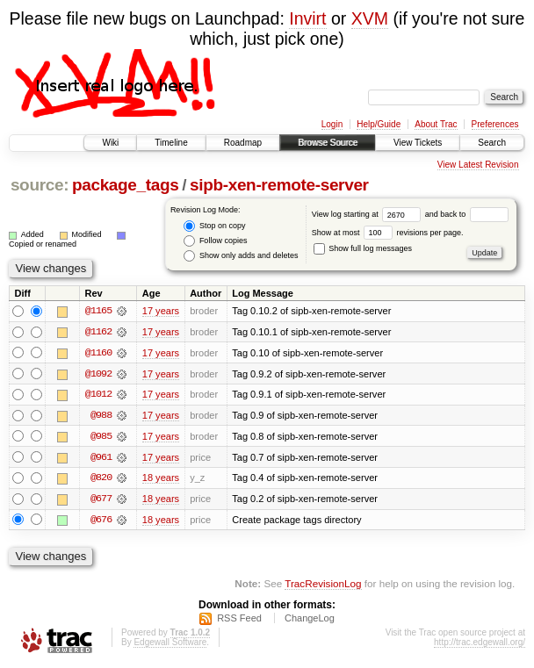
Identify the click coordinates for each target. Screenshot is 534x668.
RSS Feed (239, 620)
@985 (101, 437)
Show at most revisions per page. (388, 232)
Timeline (171, 142)
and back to (467, 214)
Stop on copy (214, 226)
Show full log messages (363, 248)
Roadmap (243, 142)
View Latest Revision (478, 164)
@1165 (98, 311)
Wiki (110, 142)
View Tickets (417, 142)
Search (492, 142)
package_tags (125, 185)
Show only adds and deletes (241, 256)
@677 (101, 500)
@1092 (98, 374)
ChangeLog (310, 620)
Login (332, 124)
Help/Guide (378, 124)
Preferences (495, 124)
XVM (369, 18)
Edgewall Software (170, 645)
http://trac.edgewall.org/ (479, 645)
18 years (160, 479)
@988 (101, 416)
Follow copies (215, 241)
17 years (160, 310)
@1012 (98, 395)
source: (40, 185)
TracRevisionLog (323, 585)
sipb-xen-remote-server (279, 185)
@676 (101, 521)
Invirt (307, 18)
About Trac (436, 124)
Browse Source (327, 142)
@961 (101, 458)
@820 (101, 479)
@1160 (98, 353)
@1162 (98, 332)
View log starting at (368, 214)
